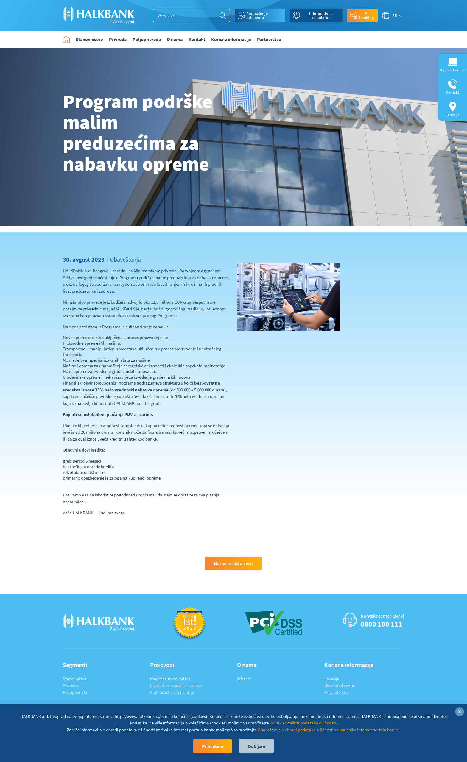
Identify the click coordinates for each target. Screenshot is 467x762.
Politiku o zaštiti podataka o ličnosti (303, 723)
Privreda (70, 685)
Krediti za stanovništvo (170, 679)
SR (394, 15)
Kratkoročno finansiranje (172, 692)
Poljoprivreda (75, 692)
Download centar (339, 685)
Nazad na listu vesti (233, 563)
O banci (244, 679)
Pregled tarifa (336, 692)
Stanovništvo (75, 679)
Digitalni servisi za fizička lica (175, 685)
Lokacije (331, 679)
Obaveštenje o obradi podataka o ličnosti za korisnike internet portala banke (328, 730)
